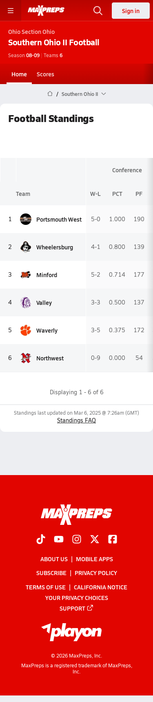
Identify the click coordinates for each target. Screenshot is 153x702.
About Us (54, 559)
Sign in (131, 11)
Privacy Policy (96, 573)
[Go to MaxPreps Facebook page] (113, 540)
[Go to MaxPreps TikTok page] (41, 540)
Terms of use (46, 586)
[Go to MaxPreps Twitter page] (95, 540)
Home (19, 74)
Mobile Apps (94, 559)
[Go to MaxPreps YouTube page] (59, 540)
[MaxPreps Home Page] (50, 93)
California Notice (100, 586)
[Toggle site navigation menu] (10, 10)
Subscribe (51, 573)
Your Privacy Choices (76, 597)
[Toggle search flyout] (98, 10)
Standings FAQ (76, 420)
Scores (45, 74)
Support (77, 608)
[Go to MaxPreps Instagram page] (77, 540)
